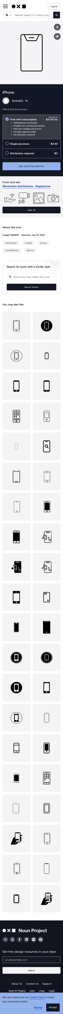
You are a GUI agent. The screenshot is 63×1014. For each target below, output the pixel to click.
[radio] (31, 127)
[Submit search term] (56, 15)
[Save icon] (57, 27)
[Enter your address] (31, 959)
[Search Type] (8, 15)
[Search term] (33, 15)
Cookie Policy (37, 997)
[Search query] (31, 277)
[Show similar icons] (57, 36)
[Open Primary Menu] (5, 6)
